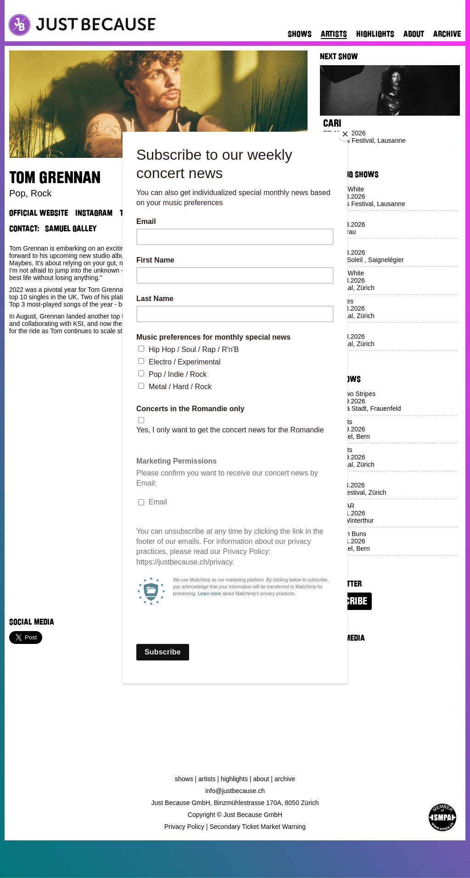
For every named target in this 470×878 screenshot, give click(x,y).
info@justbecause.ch (235, 790)
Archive (447, 34)
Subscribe (346, 601)
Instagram (93, 213)
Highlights (375, 34)
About (413, 34)
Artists (334, 34)
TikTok (131, 213)
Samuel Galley (71, 228)
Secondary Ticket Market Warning (258, 826)
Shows (300, 34)
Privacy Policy (184, 826)
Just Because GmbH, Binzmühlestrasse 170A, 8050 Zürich (235, 802)
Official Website (38, 213)
